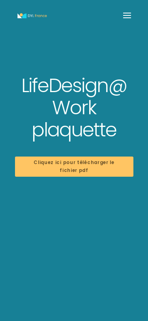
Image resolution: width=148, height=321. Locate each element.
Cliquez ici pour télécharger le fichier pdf (74, 166)
